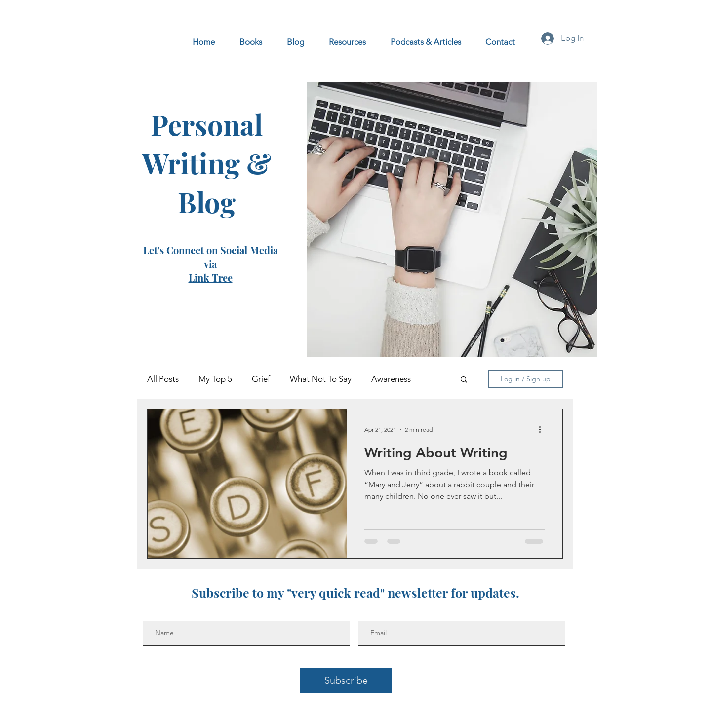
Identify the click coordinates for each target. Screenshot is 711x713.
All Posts (163, 379)
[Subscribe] (346, 680)
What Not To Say (321, 379)
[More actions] (543, 429)
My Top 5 (215, 379)
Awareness (391, 379)
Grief (261, 379)
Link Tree (211, 277)
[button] (464, 380)
